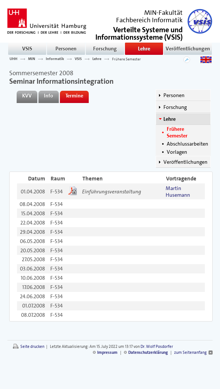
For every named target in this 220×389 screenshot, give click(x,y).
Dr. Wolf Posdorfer (157, 346)
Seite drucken (32, 346)
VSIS (27, 48)
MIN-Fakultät (163, 12)
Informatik (55, 59)
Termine (74, 95)
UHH (13, 59)
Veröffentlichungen (188, 48)
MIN (31, 59)
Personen (66, 48)
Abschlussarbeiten (187, 143)
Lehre (144, 48)
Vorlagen (177, 152)
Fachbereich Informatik (149, 20)
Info (48, 95)
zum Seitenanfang (190, 352)
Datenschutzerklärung (148, 352)
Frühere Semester (126, 59)
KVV (27, 95)
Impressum (107, 352)
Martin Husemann (178, 191)
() (139, 33)
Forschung (105, 48)
